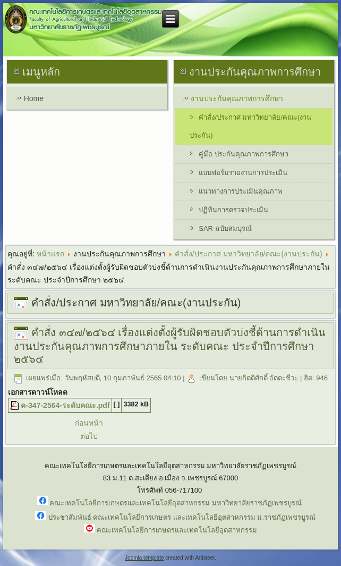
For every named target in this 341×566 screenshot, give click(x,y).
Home (34, 98)
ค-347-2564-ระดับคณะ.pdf (65, 405)
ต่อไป (89, 436)
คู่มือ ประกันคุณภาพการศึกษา (243, 154)
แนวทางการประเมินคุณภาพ (241, 191)
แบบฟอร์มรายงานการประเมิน (243, 173)
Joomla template (144, 558)
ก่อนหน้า (89, 423)
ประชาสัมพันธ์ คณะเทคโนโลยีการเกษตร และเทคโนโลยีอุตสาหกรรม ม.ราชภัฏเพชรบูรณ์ (182, 517)
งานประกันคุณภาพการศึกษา (237, 98)
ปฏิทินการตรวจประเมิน (233, 210)
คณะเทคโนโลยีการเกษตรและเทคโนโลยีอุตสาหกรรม (177, 530)
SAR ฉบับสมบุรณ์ (225, 228)
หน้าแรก (50, 253)
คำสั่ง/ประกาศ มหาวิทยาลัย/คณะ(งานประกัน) (250, 126)
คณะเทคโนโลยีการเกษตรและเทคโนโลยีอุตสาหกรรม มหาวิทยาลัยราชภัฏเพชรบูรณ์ (175, 503)
